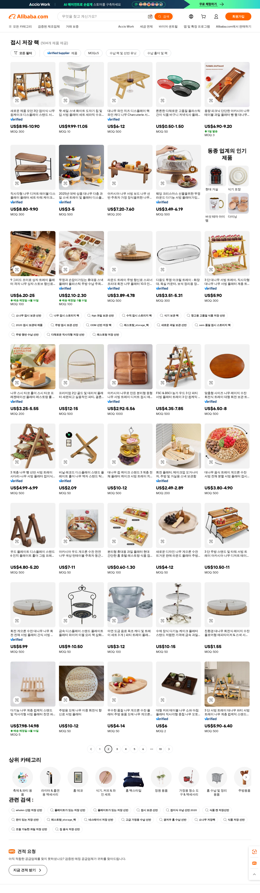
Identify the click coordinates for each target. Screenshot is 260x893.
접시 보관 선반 (147, 810)
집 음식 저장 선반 (67, 829)
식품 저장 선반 (234, 819)
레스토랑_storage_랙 (134, 325)
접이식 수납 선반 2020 (181, 810)
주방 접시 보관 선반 (64, 325)
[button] (150, 16)
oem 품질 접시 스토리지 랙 (213, 325)
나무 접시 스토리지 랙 (64, 315)
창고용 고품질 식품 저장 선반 (206, 315)
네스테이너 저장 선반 (98, 819)
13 (160, 749)
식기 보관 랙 (169, 315)
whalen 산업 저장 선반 (26, 810)
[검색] (163, 16)
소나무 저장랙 (205, 819)
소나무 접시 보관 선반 (26, 315)
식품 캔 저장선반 (217, 810)
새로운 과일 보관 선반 (172, 325)
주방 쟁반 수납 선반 (25, 334)
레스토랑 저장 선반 (106, 334)
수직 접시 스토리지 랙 (137, 315)
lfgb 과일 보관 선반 (100, 315)
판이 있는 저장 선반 (25, 819)
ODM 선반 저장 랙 (98, 325)
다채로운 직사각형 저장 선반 (65, 334)
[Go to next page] (169, 749)
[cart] (204, 17)
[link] (254, 851)
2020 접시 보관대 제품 (26, 325)
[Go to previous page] (91, 749)
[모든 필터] (23, 53)
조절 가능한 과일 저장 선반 (29, 829)
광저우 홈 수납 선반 (172, 819)
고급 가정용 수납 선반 (136, 819)
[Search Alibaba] (103, 16)
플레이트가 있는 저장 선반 (67, 810)
